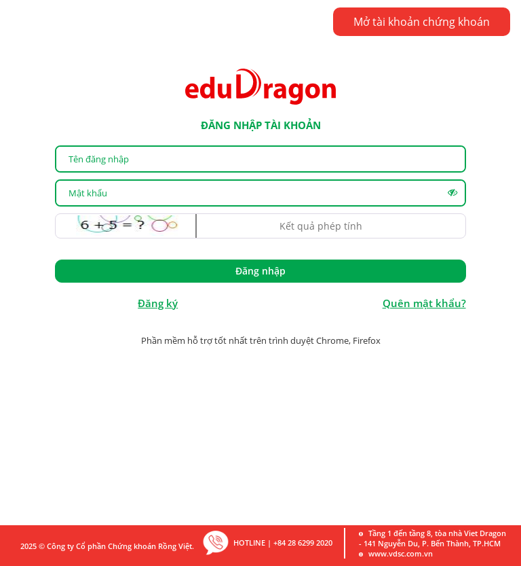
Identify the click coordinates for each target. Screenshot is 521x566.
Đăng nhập (260, 270)
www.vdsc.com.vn (400, 553)
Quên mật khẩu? (424, 303)
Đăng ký (158, 303)
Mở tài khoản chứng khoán (421, 21)
